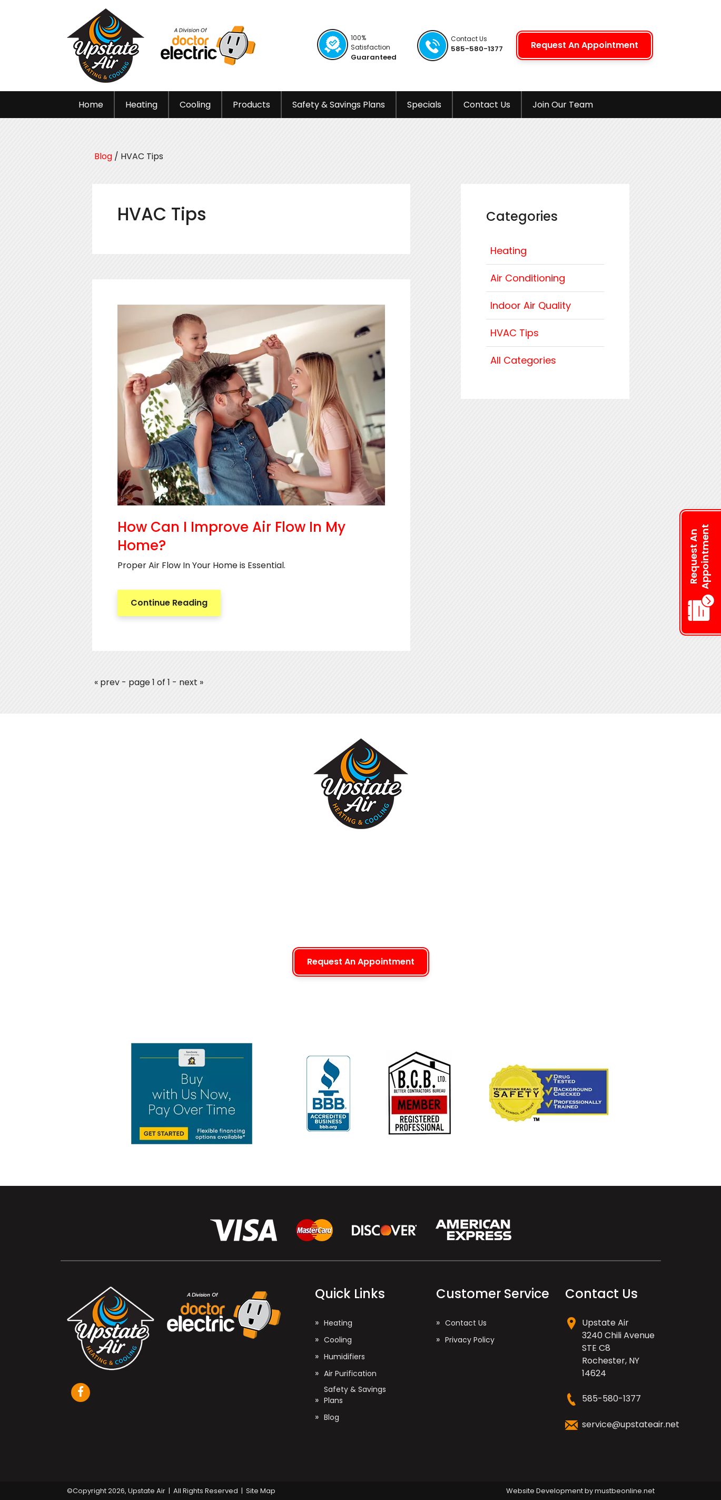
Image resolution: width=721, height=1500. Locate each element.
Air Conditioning (527, 278)
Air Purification (350, 1373)
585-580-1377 (611, 1398)
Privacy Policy (470, 1340)
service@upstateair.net (630, 1424)
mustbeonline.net (625, 1491)
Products (251, 105)
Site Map (260, 1491)
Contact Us (486, 105)
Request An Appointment (584, 45)
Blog (104, 156)
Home (90, 105)
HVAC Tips (514, 332)
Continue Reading (169, 603)
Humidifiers (344, 1356)
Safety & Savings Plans (338, 105)
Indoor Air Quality (530, 305)
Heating (141, 105)
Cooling (195, 105)
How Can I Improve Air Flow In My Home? (231, 536)
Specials (424, 105)
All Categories (523, 360)
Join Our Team (562, 105)
